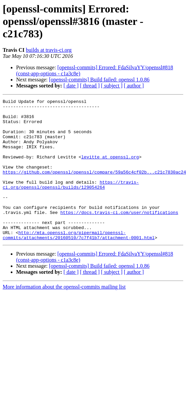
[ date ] (71, 85)
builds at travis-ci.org (49, 50)
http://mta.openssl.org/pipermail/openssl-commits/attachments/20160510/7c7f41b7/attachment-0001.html (78, 263)
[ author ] (134, 85)
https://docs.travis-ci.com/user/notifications (119, 235)
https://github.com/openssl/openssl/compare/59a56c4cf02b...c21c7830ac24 (94, 187)
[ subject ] (112, 85)
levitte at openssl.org (110, 169)
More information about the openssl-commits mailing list (64, 315)
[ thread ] (90, 85)
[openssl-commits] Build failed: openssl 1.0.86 (99, 79)
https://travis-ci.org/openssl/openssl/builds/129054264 (71, 202)
